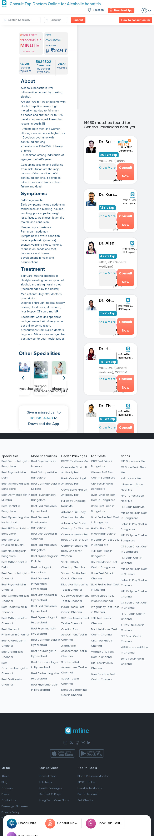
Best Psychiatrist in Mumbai (43, 463)
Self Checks (85, 800)
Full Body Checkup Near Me (73, 503)
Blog (4, 782)
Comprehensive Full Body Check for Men (74, 537)
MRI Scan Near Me (133, 461)
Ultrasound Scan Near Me (132, 487)
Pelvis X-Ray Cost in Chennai (134, 582)
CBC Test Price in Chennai (102, 643)
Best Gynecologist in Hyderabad (15, 519)
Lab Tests (98, 456)
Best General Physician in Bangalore (40, 522)
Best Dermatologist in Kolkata (45, 486)
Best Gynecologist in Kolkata (45, 558)
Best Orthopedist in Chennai (14, 620)
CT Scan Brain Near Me (134, 469)
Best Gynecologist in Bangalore (15, 486)
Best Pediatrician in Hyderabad (44, 508)
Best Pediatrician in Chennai (14, 609)
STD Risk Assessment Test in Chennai (75, 620)
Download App (121, 10)
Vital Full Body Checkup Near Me (73, 564)
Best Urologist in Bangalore (42, 569)
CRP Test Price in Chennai (102, 665)
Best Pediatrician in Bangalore (44, 547)
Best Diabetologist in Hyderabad (45, 676)
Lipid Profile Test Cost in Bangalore (105, 519)
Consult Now (125, 172)
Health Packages (74, 456)
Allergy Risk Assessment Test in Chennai (74, 651)
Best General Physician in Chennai (15, 632)
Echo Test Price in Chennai (132, 661)
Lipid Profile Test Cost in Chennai (105, 587)
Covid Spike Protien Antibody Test (74, 492)
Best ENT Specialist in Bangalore (15, 531)
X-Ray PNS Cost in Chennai (132, 627)
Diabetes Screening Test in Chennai (74, 587)
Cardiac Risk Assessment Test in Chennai (74, 634)
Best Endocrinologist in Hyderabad (45, 664)
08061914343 (41, 418)
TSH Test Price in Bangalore (102, 553)
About (5, 776)
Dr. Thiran (107, 405)
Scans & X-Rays (50, 794)
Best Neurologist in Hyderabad (43, 653)
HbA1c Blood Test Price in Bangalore (103, 531)
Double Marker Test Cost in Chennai (104, 632)
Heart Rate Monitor (90, 788)
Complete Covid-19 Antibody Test (74, 469)
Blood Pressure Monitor (93, 776)
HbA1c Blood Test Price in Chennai (102, 598)
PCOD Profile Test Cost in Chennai (72, 609)
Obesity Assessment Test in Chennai (75, 598)
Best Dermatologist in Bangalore (15, 463)
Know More (107, 167)
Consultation (47, 776)
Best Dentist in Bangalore (10, 508)
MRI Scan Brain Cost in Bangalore (134, 515)
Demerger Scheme (14, 806)
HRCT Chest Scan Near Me (132, 498)
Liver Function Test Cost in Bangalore (103, 497)
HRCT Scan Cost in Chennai (133, 616)
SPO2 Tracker (86, 782)
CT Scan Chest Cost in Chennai (134, 605)
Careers (7, 788)
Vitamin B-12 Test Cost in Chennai (102, 654)
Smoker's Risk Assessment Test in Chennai (74, 667)
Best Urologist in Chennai (12, 654)
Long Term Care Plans (54, 800)
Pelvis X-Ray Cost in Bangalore (134, 526)
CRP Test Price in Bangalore (102, 486)
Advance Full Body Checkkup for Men (73, 514)
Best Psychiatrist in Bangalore (43, 497)
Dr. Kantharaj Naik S (110, 194)
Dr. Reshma (107, 300)
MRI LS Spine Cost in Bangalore (134, 538)
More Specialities (44, 456)
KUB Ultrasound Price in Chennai (134, 650)
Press (5, 794)
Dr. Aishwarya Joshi (110, 243)
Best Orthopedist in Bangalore (44, 475)
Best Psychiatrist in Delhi (13, 475)
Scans (125, 456)
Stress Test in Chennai (70, 681)
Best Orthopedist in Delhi (14, 564)
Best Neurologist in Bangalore (13, 553)
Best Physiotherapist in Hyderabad (44, 687)
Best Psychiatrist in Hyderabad (43, 631)
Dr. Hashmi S (107, 348)
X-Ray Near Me (131, 478)
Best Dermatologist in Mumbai (15, 497)
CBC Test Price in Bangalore (102, 463)
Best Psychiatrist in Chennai (13, 587)
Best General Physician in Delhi (12, 542)
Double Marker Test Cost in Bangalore (104, 564)
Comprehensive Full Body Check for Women (74, 551)
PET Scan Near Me (133, 507)
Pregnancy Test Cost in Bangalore (105, 542)
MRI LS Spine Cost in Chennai (134, 594)
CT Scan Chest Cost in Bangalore (134, 549)
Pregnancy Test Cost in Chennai (105, 609)
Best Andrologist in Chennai (13, 643)
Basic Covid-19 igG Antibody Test (73, 481)
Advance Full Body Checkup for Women (75, 525)
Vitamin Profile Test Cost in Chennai (73, 576)
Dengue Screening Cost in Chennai (74, 692)
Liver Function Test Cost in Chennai (103, 676)
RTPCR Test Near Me (74, 461)
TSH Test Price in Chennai (102, 620)
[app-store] (62, 753)
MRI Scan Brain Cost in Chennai (134, 571)
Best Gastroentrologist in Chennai (14, 668)
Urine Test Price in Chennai (102, 576)
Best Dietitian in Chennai (11, 682)
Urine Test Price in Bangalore (102, 508)
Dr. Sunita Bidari (108, 141)
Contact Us (8, 800)
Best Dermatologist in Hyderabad (45, 642)
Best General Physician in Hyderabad (40, 584)
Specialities (10, 456)
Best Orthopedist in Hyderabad (44, 597)
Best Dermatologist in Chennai (15, 576)
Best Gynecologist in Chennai (15, 598)
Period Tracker (87, 794)
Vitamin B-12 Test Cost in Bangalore (103, 475)
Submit (78, 20)
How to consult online (136, 20)
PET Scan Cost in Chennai (131, 560)
